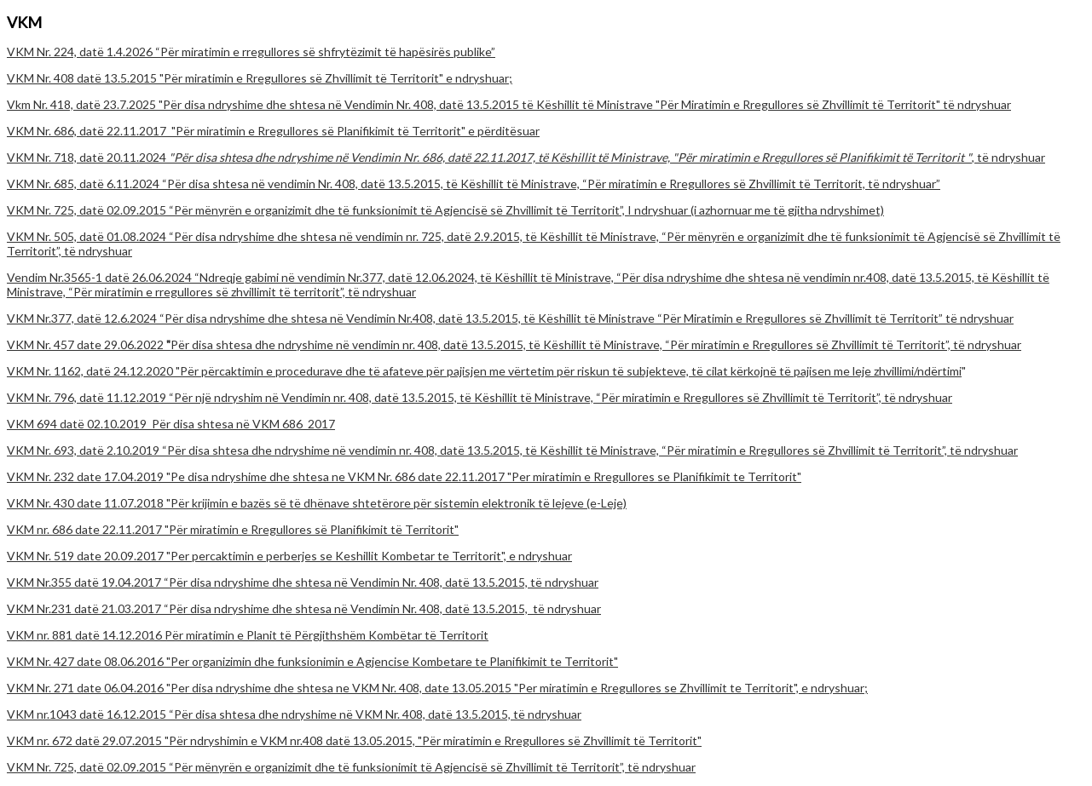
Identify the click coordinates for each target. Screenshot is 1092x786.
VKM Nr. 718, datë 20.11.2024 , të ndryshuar (526, 157)
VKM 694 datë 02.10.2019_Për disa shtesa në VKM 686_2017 (171, 423)
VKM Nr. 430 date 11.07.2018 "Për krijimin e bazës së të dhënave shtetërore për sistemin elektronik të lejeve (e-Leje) (317, 503)
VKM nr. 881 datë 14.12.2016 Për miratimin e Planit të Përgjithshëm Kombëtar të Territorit (247, 635)
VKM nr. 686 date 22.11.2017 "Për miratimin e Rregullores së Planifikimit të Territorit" (233, 529)
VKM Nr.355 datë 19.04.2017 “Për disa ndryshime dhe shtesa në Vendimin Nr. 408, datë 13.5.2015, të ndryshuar (302, 582)
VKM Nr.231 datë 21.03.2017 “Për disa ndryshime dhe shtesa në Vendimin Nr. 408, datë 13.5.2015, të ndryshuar (304, 608)
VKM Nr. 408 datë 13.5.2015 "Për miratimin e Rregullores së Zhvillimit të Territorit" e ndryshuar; (259, 78)
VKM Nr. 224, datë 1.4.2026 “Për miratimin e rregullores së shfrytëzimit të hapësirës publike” (251, 51)
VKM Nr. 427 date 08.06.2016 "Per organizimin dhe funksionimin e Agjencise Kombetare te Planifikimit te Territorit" (312, 661)
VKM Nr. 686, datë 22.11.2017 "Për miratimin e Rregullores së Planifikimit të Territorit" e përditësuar (273, 130)
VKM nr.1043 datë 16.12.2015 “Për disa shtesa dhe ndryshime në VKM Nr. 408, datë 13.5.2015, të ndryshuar (294, 714)
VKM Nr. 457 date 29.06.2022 (514, 344)
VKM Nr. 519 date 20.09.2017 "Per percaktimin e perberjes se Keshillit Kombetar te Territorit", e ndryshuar (289, 555)
